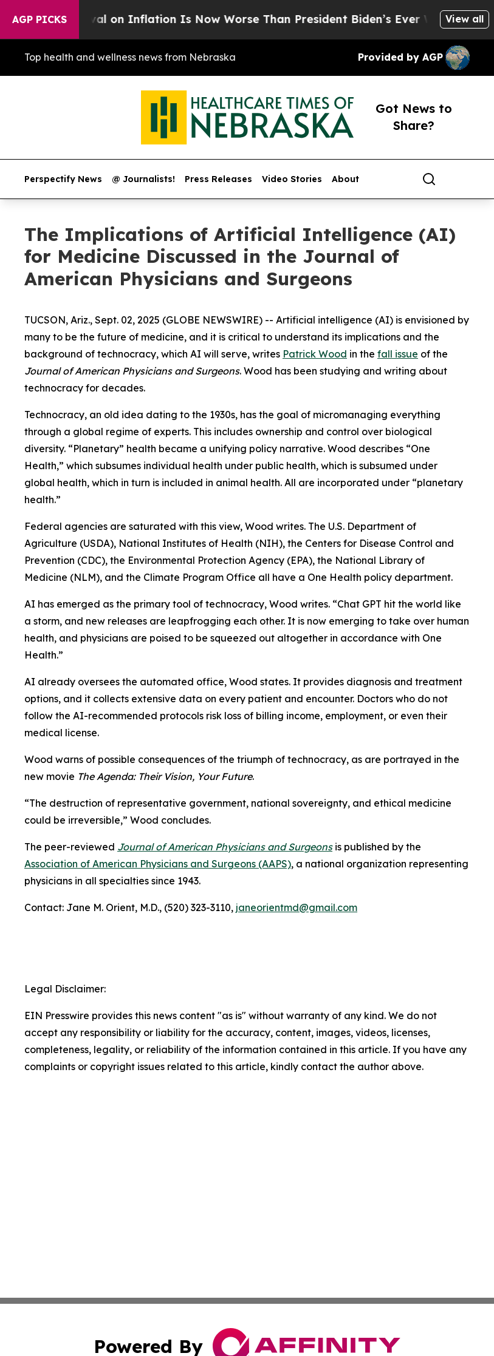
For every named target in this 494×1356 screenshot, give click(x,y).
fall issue (397, 354)
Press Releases (218, 179)
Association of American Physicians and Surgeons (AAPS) (157, 864)
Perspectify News (63, 179)
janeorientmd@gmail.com (296, 907)
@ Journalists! (143, 179)
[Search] (429, 179)
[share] (461, 179)
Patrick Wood (315, 354)
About (345, 179)
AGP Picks (39, 19)
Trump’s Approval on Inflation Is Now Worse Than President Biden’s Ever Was (235, 19)
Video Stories (292, 179)
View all (464, 19)
